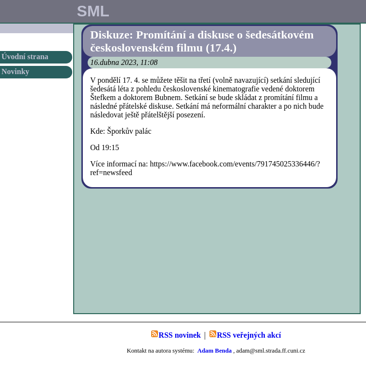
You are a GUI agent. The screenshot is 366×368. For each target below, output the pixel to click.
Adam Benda (214, 350)
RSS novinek (176, 334)
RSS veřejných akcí (245, 334)
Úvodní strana (24, 56)
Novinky (15, 71)
